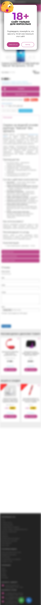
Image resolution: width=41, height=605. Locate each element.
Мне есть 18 (13, 44)
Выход (27, 44)
